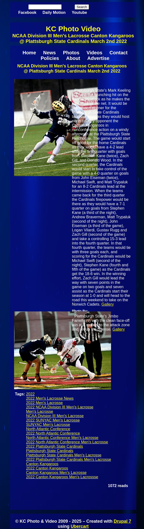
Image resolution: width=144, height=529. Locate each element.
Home (29, 52)
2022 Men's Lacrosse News (49, 398)
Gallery (108, 304)
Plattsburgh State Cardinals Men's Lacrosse (63, 455)
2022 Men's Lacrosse (44, 403)
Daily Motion (54, 12)
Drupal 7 (122, 521)
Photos (71, 52)
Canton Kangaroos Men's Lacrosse (56, 473)
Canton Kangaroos (42, 464)
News (49, 52)
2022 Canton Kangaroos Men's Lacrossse (62, 477)
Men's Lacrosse (39, 411)
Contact (119, 52)
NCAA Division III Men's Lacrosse (55, 416)
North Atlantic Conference (48, 429)
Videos (94, 52)
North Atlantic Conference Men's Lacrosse (62, 438)
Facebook (27, 12)
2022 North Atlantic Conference (53, 433)
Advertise (98, 58)
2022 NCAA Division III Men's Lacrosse (59, 407)
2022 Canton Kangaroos (47, 468)
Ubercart (79, 526)
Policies (50, 58)
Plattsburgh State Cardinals (49, 451)
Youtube (79, 12)
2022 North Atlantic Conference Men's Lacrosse (67, 442)
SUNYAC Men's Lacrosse (48, 425)
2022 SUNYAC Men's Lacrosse (53, 420)
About (73, 58)
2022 (30, 394)
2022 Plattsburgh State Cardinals (54, 446)
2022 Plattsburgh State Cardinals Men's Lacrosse (68, 459)
